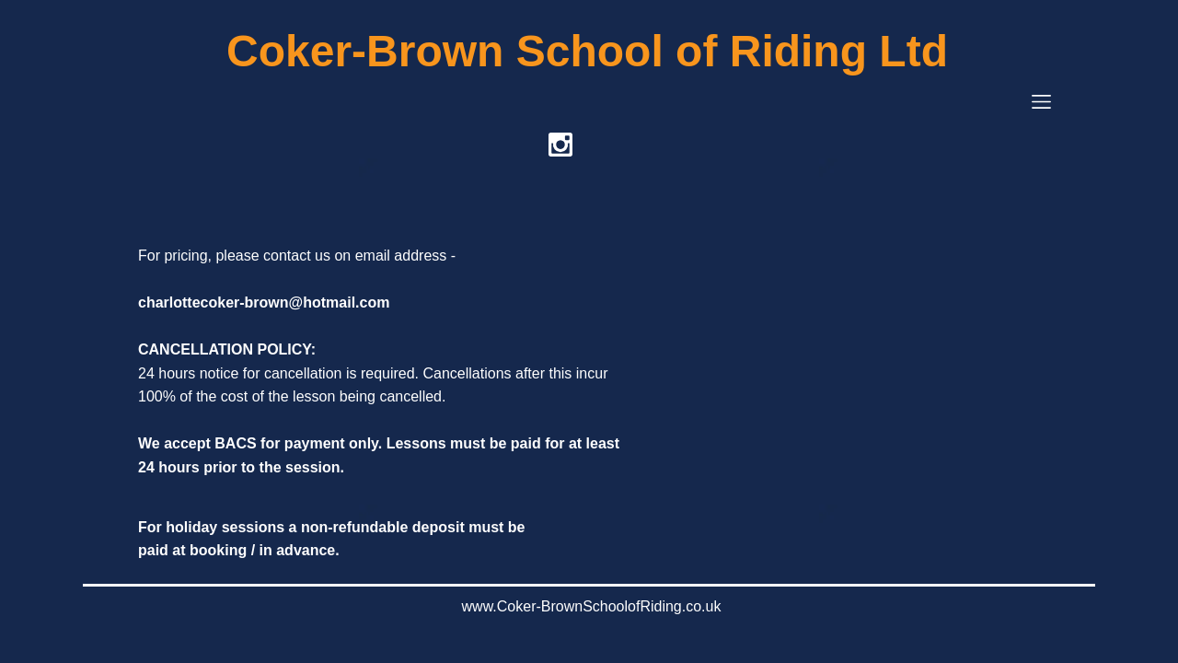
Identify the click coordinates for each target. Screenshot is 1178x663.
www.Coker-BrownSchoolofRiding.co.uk (592, 606)
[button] (1041, 102)
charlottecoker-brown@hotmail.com (263, 302)
